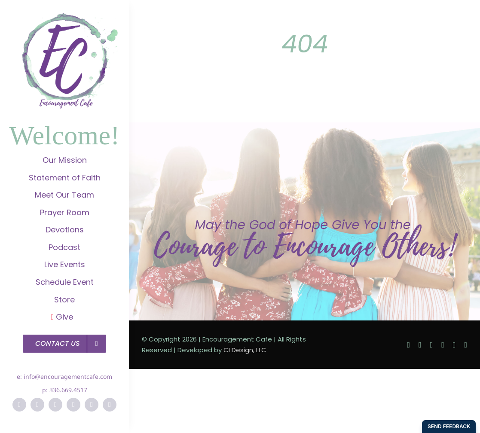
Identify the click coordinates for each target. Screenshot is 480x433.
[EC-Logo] (64, 17)
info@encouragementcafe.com (68, 376)
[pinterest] (73, 405)
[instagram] (55, 405)
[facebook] (19, 405)
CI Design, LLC (244, 349)
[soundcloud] (109, 405)
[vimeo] (91, 405)
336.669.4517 (68, 390)
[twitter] (37, 405)
